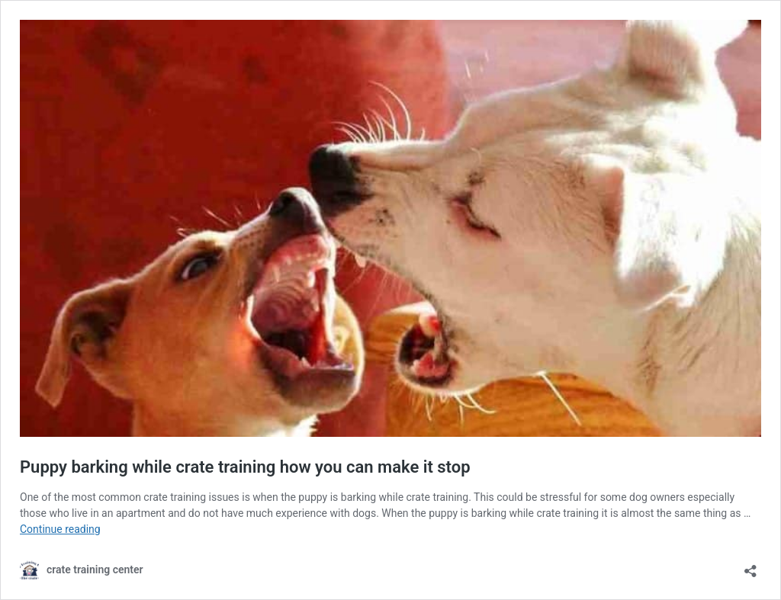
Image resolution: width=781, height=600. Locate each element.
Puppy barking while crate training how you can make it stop (245, 466)
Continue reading (60, 529)
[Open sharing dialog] (750, 566)
